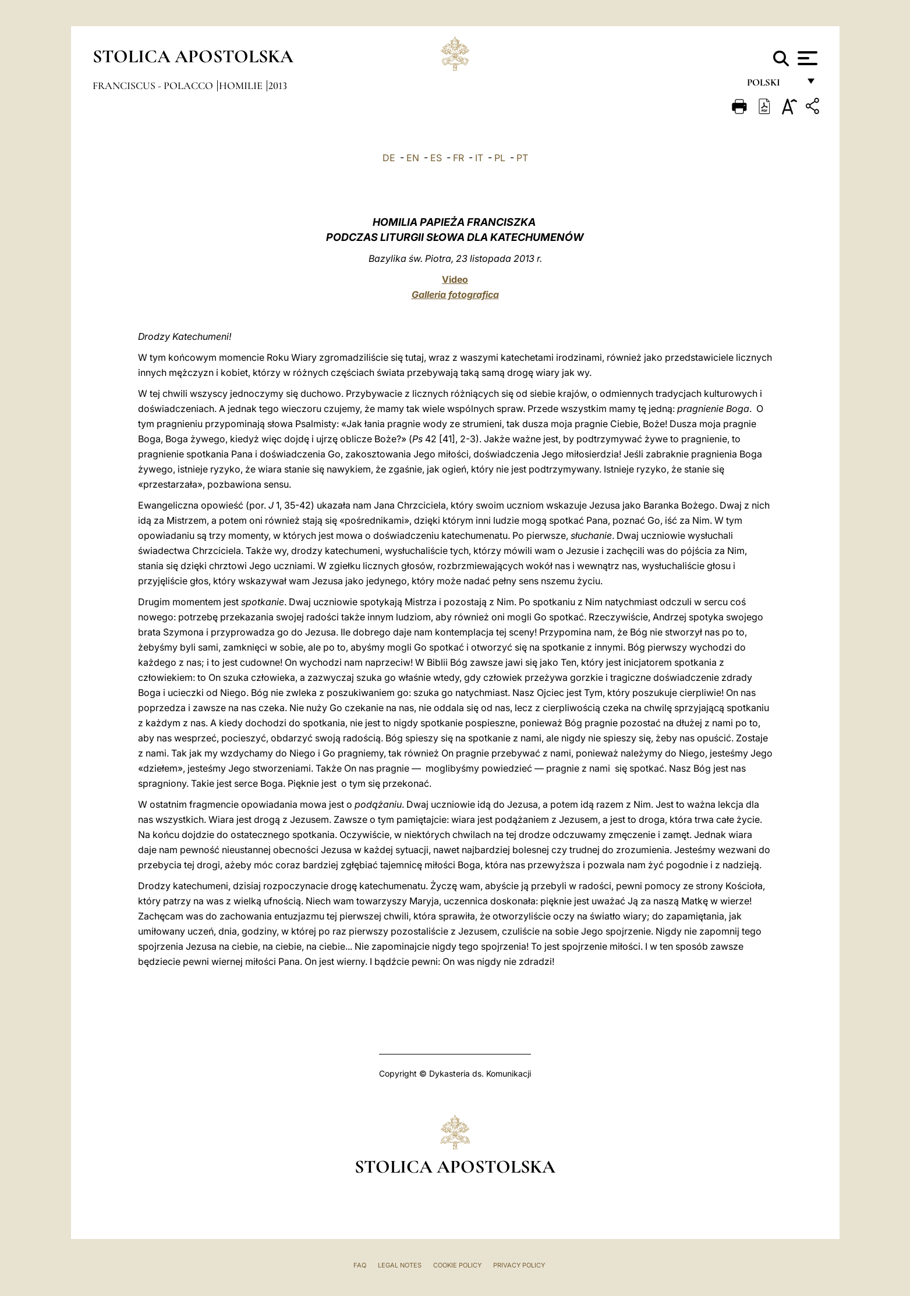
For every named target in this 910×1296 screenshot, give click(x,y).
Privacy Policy (519, 1265)
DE (389, 158)
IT (479, 158)
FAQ (359, 1265)
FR (458, 158)
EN (412, 158)
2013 (277, 85)
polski (773, 86)
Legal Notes (400, 1265)
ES (436, 158)
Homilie (242, 85)
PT (522, 158)
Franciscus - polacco (154, 85)
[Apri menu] (806, 58)
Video (455, 279)
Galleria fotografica (455, 294)
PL (499, 158)
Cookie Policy (457, 1265)
